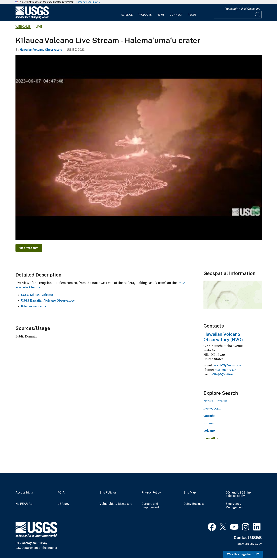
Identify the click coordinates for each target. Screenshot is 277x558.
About (192, 14)
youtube (209, 416)
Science (127, 14)
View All (210, 438)
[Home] (32, 18)
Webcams (23, 26)
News (161, 14)
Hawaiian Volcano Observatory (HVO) (223, 337)
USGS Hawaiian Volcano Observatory (48, 300)
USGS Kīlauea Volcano (37, 295)
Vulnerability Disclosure (116, 503)
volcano (209, 430)
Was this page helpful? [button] (243, 554)
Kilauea (208, 423)
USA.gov (63, 503)
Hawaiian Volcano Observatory (41, 49)
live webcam (212, 408)
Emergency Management (235, 505)
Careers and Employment (150, 505)
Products (145, 14)
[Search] (258, 14)
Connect (176, 14)
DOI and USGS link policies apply (238, 494)
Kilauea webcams (33, 306)
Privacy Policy (151, 492)
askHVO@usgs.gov (227, 365)
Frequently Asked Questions (242, 9)
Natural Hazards (215, 401)
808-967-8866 (221, 374)
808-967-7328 (225, 370)
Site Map (190, 492)
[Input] (238, 14)
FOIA (61, 492)
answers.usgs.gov (249, 543)
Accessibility (24, 492)
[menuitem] (127, 12)
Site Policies (108, 492)
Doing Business (194, 503)
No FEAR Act (24, 503)
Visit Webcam (28, 248)
